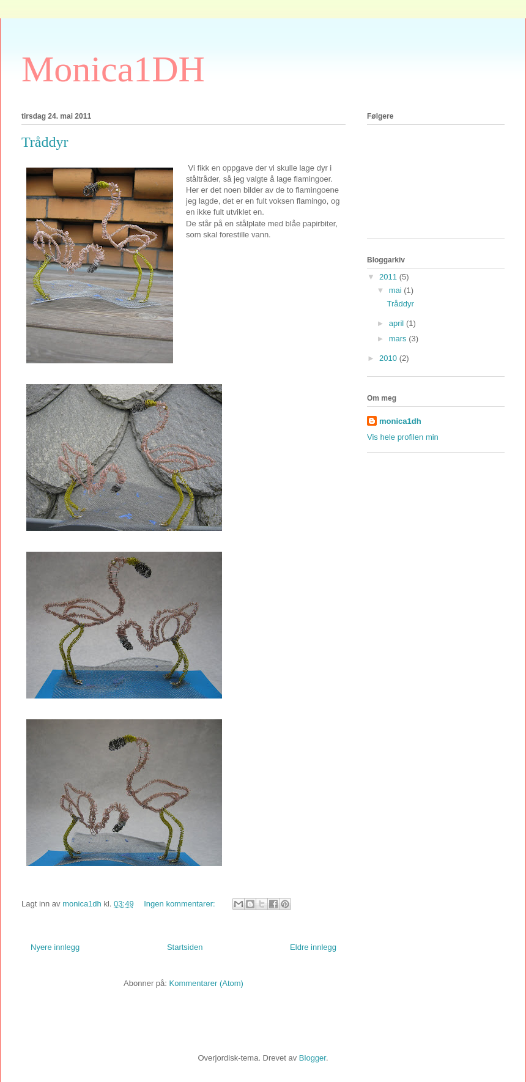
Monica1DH (113, 69)
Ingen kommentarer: (180, 903)
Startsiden (185, 947)
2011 (389, 276)
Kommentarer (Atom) (206, 983)
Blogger (312, 1057)
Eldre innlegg (313, 947)
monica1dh (400, 421)
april (397, 323)
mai (396, 290)
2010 (389, 358)
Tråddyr (44, 142)
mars (399, 338)
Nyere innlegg (55, 947)
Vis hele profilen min (403, 437)
